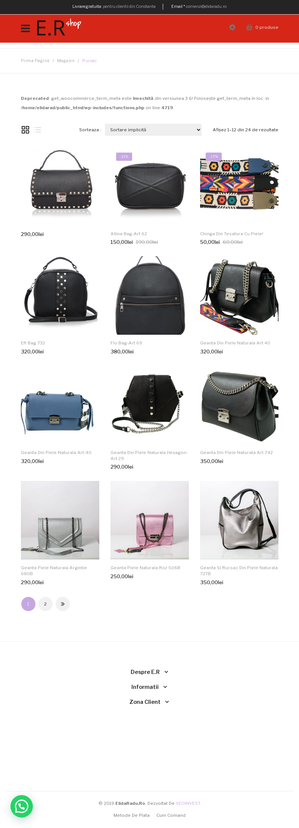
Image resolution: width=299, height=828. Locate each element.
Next (63, 604)
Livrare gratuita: (87, 6)
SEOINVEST (188, 803)
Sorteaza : (90, 129)
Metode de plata (131, 815)
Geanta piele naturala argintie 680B (54, 570)
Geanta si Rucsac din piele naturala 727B (239, 570)
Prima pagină (35, 60)
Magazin (66, 60)
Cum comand (171, 815)
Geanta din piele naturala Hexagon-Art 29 (149, 455)
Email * (178, 6)
